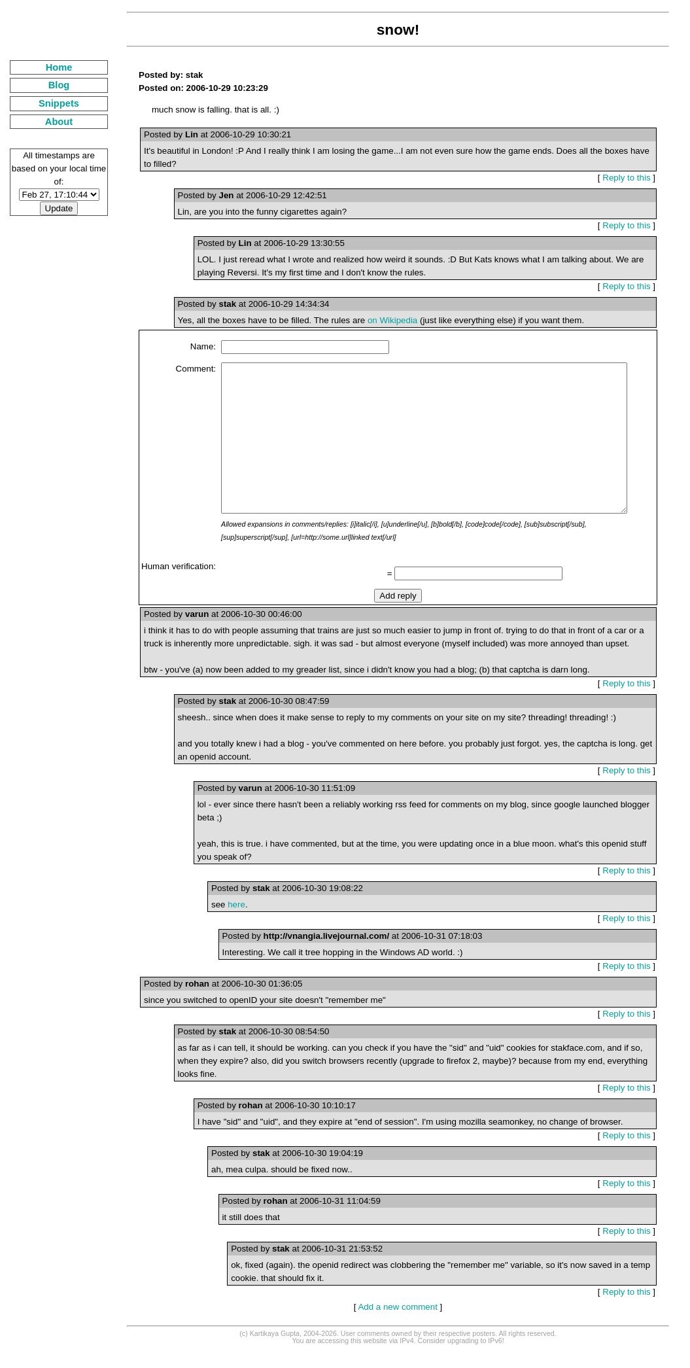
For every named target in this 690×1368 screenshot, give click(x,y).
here (220, 934)
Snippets (51, 103)
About (50, 121)
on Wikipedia (376, 320)
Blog (50, 85)
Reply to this (631, 178)
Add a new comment (392, 1323)
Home (50, 67)
